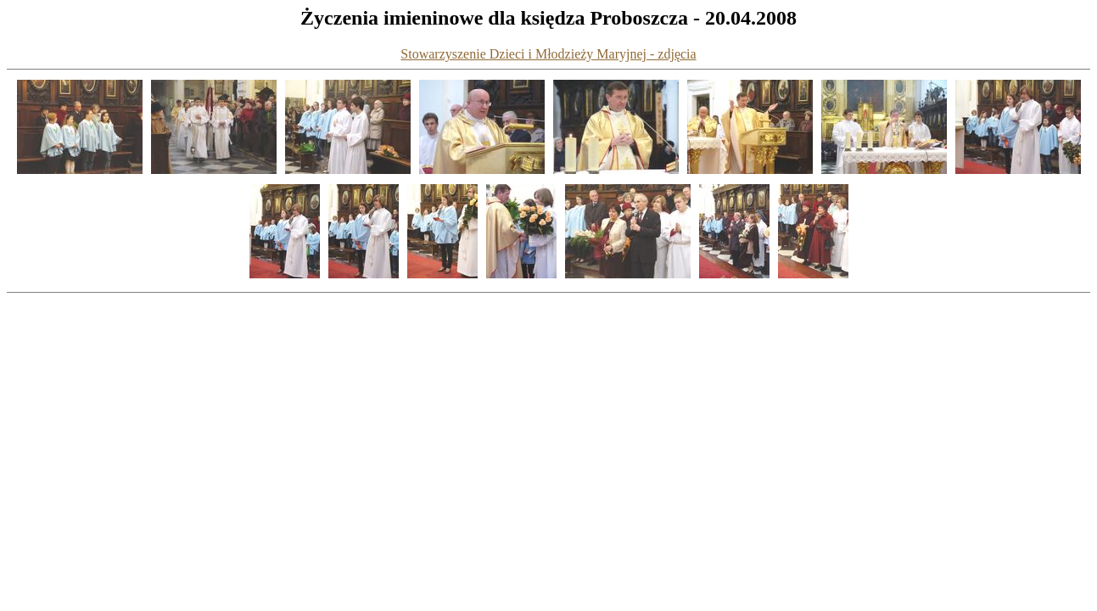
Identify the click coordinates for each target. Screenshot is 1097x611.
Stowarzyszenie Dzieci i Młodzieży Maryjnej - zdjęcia (548, 54)
